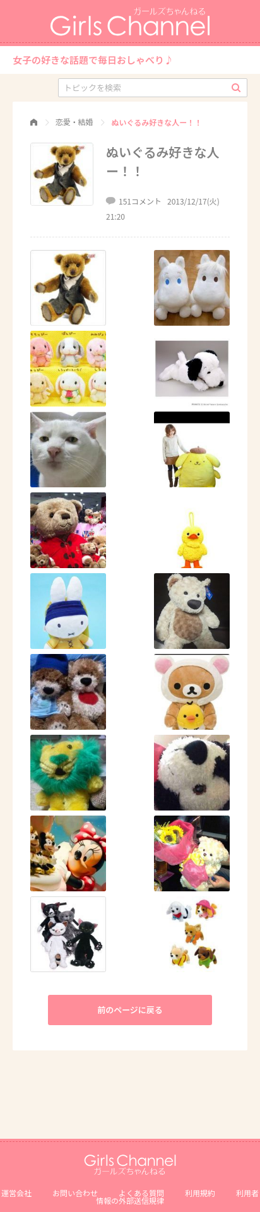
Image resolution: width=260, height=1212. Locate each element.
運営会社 (16, 1192)
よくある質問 (141, 1192)
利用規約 (200, 1192)
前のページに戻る (130, 1010)
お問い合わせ (75, 1192)
